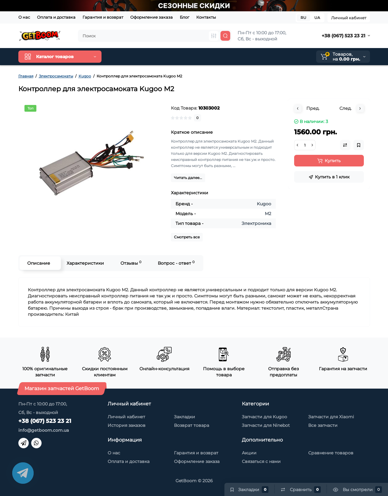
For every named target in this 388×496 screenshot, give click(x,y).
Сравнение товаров (330, 453)
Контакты (206, 17)
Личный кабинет (348, 17)
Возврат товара (191, 425)
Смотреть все (187, 237)
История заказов (127, 425)
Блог (184, 17)
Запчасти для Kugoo (264, 417)
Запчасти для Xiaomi (331, 417)
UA (317, 17)
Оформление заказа (151, 17)
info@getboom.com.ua (43, 430)
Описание (38, 263)
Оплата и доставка (56, 17)
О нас (24, 17)
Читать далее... (188, 177)
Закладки (184, 417)
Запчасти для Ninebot (266, 425)
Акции (249, 453)
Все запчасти (323, 425)
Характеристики (85, 263)
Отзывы (130, 263)
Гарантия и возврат (103, 17)
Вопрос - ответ (176, 263)
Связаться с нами (261, 461)
